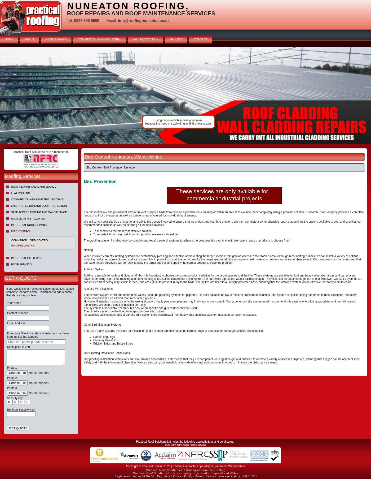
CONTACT (201, 39)
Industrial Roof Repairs (29, 225)
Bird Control (21, 231)
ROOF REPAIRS (56, 39)
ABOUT (29, 39)
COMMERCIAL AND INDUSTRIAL (99, 39)
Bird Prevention (23, 245)
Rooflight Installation (28, 218)
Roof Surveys (21, 264)
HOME (9, 39)
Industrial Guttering (27, 258)
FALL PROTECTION (145, 39)
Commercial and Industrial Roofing (37, 199)
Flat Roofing (20, 193)
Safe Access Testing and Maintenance (39, 212)
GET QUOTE (18, 428)
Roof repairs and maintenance (33, 186)
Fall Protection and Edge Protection (39, 205)
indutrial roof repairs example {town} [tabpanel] (185, 95)
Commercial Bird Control (30, 240)
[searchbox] (36, 341)
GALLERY (176, 39)
